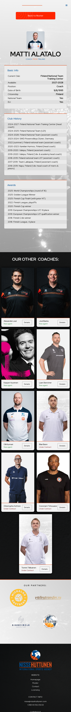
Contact (35, 686)
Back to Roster (35, 15)
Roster (35, 683)
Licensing (35, 690)
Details (27, 322)
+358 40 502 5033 (35, 705)
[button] (66, 5)
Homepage (35, 679)
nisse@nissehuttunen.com (35, 701)
